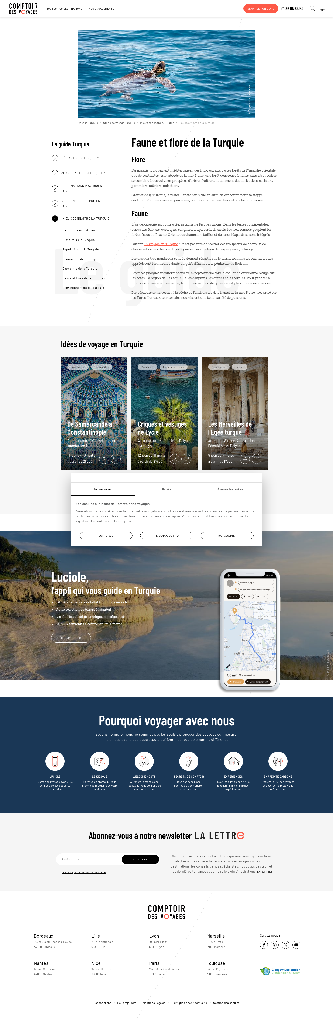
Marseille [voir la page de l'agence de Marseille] (216, 935)
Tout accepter (227, 535)
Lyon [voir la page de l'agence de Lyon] (154, 935)
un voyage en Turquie (161, 244)
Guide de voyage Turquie (120, 122)
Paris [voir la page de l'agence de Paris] (154, 963)
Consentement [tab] (103, 489)
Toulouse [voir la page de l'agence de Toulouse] (216, 963)
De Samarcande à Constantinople (94, 433)
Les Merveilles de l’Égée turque (235, 433)
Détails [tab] (166, 489)
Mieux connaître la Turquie (158, 122)
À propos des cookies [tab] (230, 489)
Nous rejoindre (126, 1003)
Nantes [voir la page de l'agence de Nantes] (41, 963)
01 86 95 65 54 (288, 8)
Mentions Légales (154, 1003)
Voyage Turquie (89, 122)
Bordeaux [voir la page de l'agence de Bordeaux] (43, 935)
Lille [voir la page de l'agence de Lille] (95, 935)
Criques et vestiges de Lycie (164, 433)
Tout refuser (105, 535)
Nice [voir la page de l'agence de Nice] (96, 963)
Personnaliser (167, 535)
